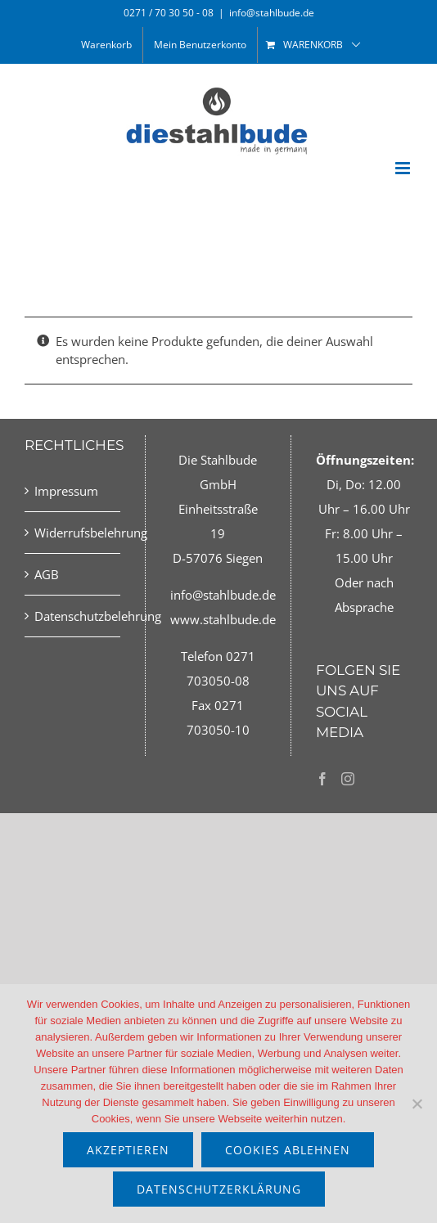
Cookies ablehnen (287, 1150)
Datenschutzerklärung (219, 1189)
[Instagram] (347, 778)
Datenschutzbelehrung (73, 616)
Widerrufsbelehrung (73, 532)
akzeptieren (128, 1150)
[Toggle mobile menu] (403, 168)
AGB (46, 574)
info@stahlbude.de (271, 13)
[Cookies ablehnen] (416, 1103)
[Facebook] (322, 778)
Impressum (66, 491)
